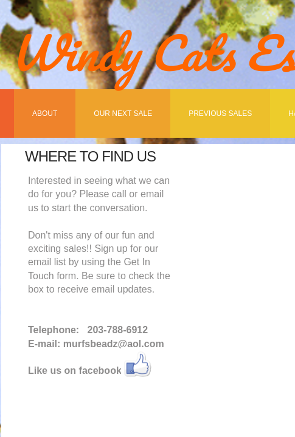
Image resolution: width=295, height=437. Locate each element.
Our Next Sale (123, 113)
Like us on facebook (75, 370)
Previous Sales (220, 113)
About (44, 113)
